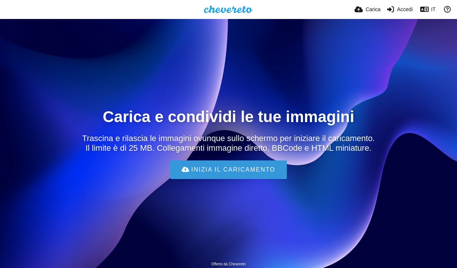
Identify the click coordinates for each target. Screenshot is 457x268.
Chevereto (237, 264)
